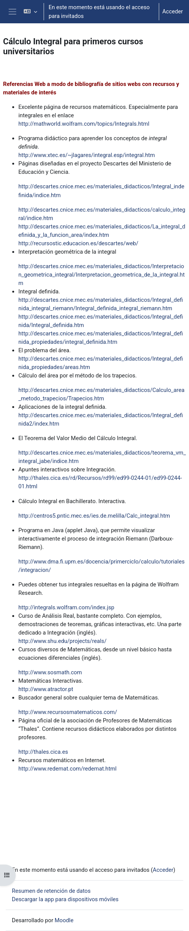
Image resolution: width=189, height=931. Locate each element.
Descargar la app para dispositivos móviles (65, 899)
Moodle (64, 920)
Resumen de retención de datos (51, 890)
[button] (30, 11)
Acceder (172, 11)
